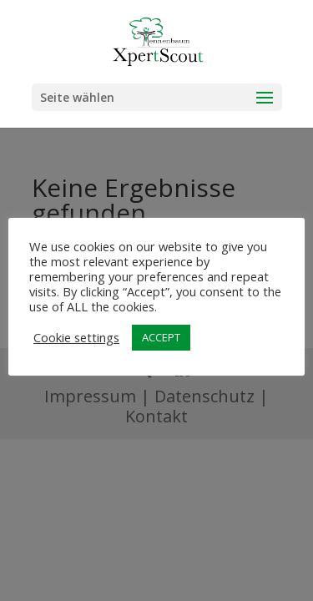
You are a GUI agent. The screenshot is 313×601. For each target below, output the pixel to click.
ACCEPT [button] (161, 337)
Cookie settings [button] (76, 337)
